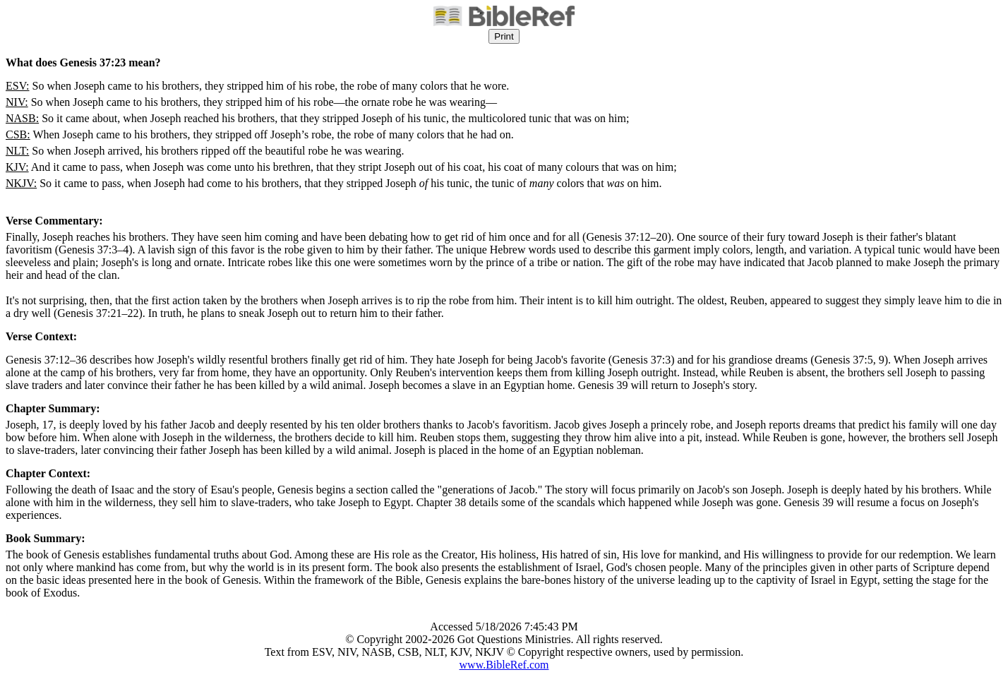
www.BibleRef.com (504, 665)
